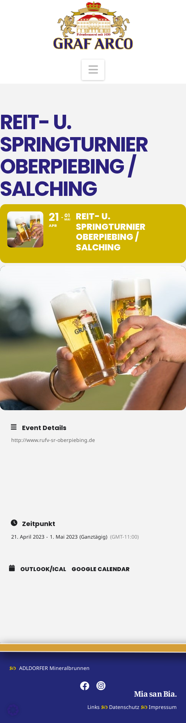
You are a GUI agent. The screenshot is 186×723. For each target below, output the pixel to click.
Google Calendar (101, 569)
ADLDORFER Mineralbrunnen (54, 668)
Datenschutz (124, 707)
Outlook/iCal (43, 569)
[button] (93, 70)
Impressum (163, 707)
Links (93, 707)
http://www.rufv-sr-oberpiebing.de (53, 440)
